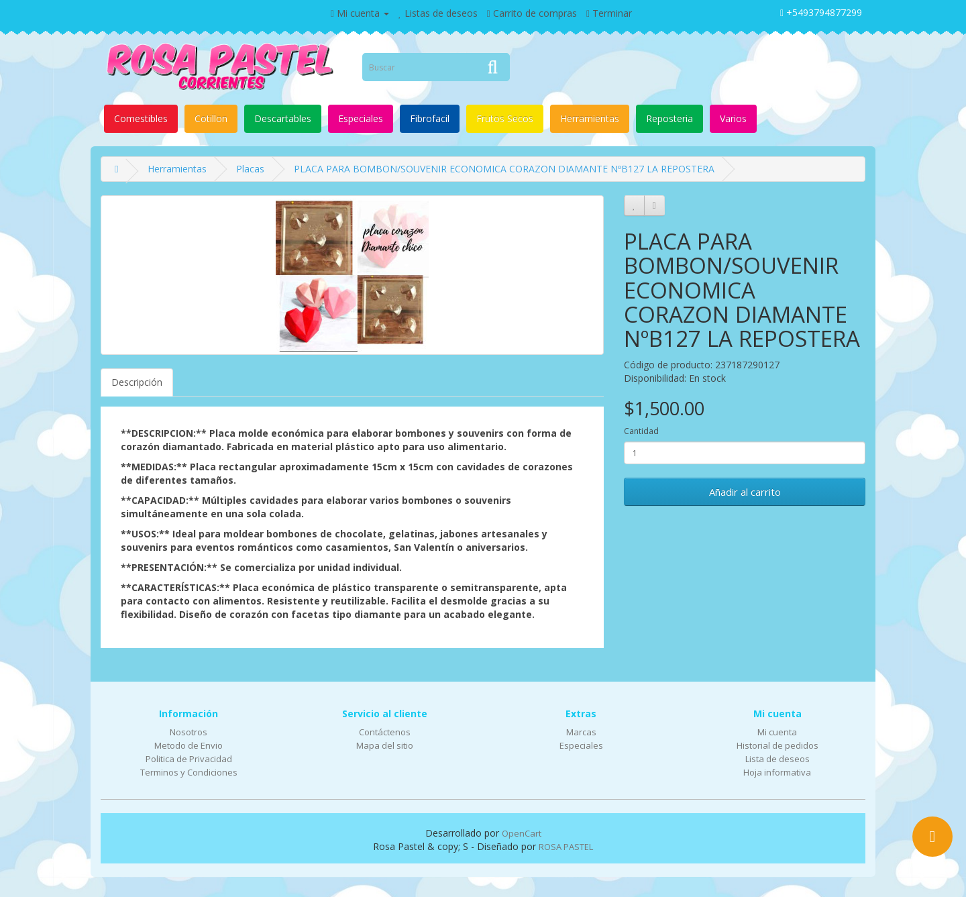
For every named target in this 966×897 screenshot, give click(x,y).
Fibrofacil (429, 118)
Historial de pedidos (777, 745)
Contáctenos (385, 732)
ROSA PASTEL (566, 847)
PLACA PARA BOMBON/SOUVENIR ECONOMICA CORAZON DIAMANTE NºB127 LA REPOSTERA (504, 168)
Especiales (360, 118)
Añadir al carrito (745, 491)
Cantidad (641, 431)
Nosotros (188, 732)
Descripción (136, 382)
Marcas (581, 732)
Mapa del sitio (384, 745)
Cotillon (211, 118)
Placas (250, 168)
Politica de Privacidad (189, 759)
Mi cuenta (777, 732)
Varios (733, 118)
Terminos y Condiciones (188, 772)
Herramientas (589, 118)
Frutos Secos (504, 118)
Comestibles (141, 118)
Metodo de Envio (188, 745)
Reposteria (669, 118)
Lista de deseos (777, 759)
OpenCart (521, 833)
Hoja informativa (777, 772)
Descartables (282, 118)
